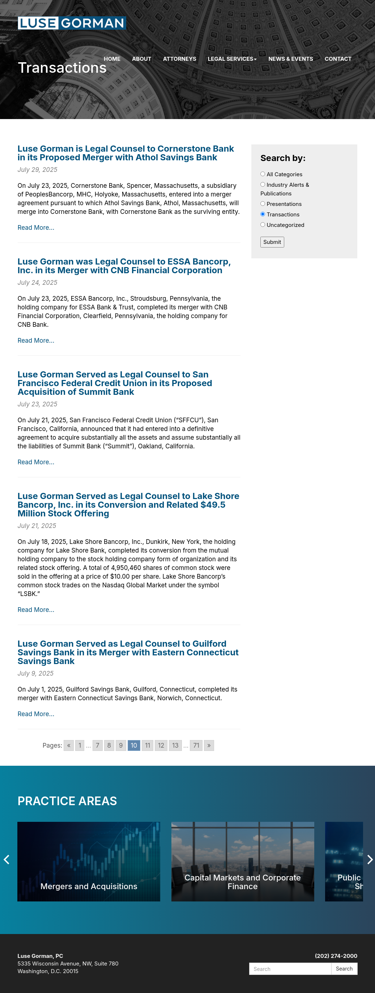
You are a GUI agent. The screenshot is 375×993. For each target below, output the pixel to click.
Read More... (36, 227)
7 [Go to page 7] (97, 745)
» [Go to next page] (209, 745)
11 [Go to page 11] (147, 745)
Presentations (281, 203)
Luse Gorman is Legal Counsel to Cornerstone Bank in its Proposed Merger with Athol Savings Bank (126, 152)
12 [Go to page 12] (161, 745)
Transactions (279, 214)
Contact (338, 58)
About (142, 58)
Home (112, 58)
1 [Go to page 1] (79, 745)
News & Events (290, 58)
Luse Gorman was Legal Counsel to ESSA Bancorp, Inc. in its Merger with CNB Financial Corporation (124, 265)
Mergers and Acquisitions (89, 886)
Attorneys (179, 58)
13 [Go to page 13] (175, 745)
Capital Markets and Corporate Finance (242, 882)
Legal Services (232, 58)
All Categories (281, 174)
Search (344, 968)
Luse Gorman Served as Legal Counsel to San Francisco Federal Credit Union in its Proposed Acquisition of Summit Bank (115, 383)
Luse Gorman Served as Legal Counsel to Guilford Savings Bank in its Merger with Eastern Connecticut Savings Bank (128, 652)
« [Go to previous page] (69, 745)
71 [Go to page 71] (196, 745)
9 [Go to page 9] (121, 745)
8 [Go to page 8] (109, 745)
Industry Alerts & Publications (284, 189)
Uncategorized (282, 224)
